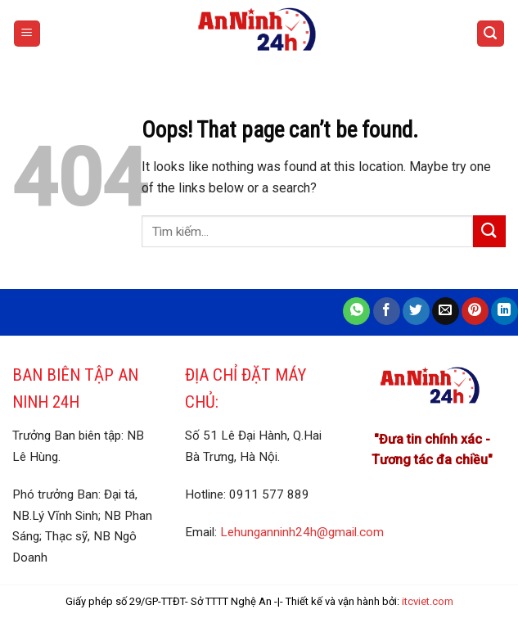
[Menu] (27, 33)
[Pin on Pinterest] (475, 311)
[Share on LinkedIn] (504, 311)
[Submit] (489, 231)
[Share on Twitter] (416, 311)
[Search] (491, 33)
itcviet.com (427, 601)
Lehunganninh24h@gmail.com (302, 532)
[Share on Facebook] (386, 311)
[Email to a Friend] (445, 311)
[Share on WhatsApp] (356, 311)
